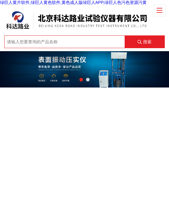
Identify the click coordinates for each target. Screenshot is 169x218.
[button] (81, 79)
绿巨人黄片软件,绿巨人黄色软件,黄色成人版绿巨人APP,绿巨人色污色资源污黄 (73, 2)
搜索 (147, 41)
